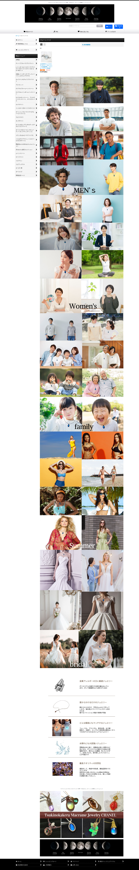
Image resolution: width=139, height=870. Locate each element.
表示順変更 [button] (86, 44)
